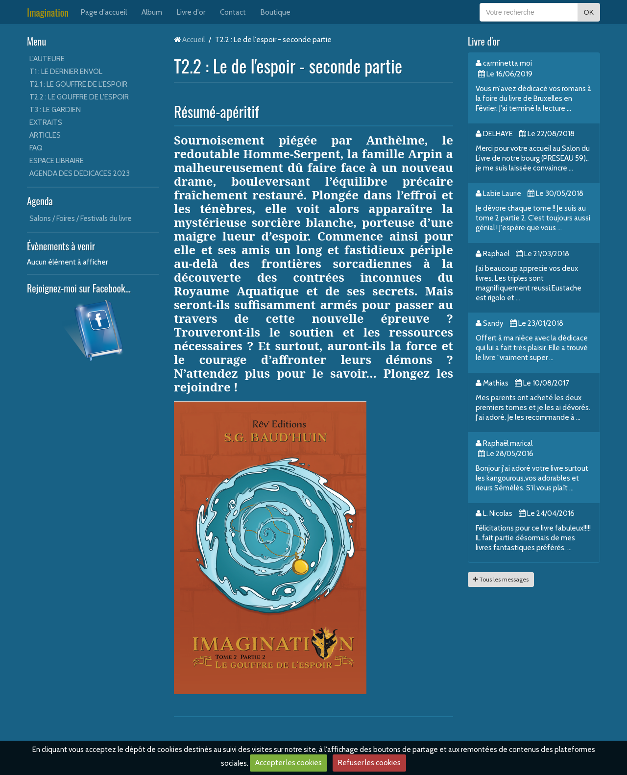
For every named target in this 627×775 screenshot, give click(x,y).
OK (589, 12)
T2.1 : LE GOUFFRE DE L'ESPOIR (78, 84)
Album (152, 12)
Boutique (275, 12)
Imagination (48, 12)
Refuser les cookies (369, 762)
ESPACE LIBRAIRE (56, 160)
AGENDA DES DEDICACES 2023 (79, 173)
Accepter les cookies (288, 762)
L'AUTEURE (47, 58)
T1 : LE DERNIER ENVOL (65, 71)
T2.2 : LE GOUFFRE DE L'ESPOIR (79, 97)
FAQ (36, 148)
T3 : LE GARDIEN (55, 109)
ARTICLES (45, 135)
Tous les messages (501, 579)
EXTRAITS (45, 122)
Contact (233, 12)
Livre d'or (191, 12)
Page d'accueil (104, 12)
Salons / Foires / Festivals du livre (80, 218)
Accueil (193, 39)
